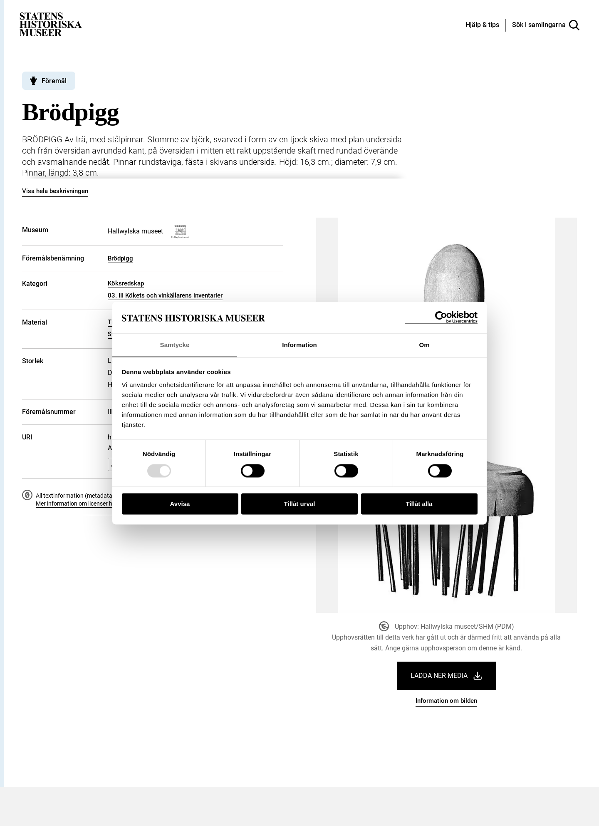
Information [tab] (299, 344)
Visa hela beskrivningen (55, 191)
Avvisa (180, 504)
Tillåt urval (299, 504)
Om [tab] (424, 344)
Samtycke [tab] (175, 344)
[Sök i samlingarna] (545, 25)
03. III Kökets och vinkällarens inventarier (165, 295)
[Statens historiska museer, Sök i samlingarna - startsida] (51, 23)
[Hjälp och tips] (482, 25)
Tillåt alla (419, 504)
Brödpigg (120, 258)
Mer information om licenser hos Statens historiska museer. (112, 503)
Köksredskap (126, 283)
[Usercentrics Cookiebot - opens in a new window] (441, 317)
